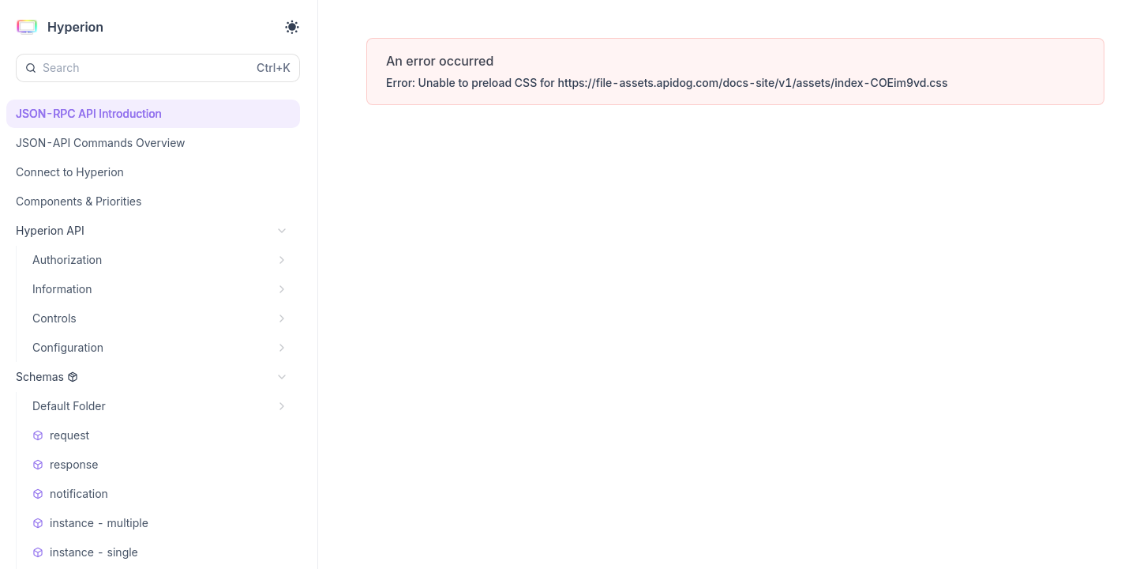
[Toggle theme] (292, 27)
